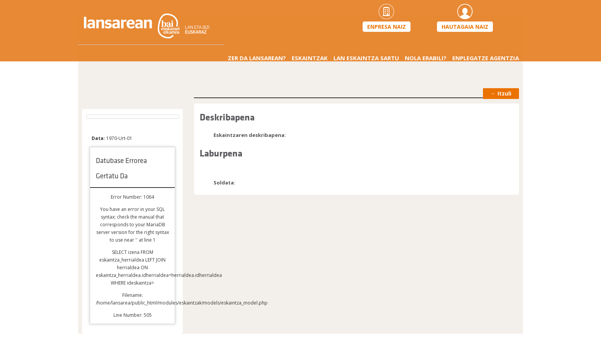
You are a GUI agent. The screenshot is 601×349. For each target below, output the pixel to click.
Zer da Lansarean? (257, 58)
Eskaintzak (310, 58)
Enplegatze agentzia (485, 58)
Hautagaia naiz (465, 26)
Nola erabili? (426, 58)
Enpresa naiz (386, 26)
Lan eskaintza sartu (366, 58)
